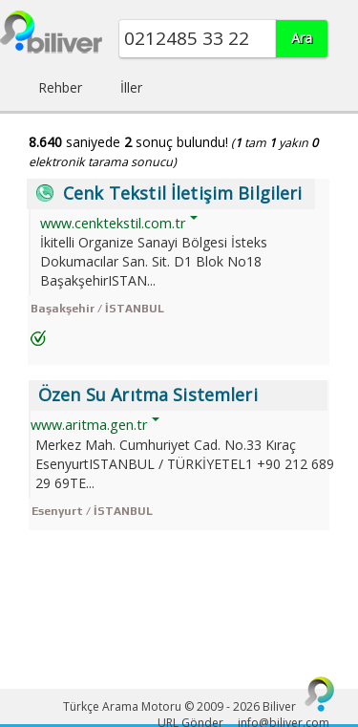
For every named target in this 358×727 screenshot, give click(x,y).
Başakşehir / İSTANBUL (97, 308)
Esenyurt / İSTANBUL (92, 511)
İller (131, 87)
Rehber (60, 87)
